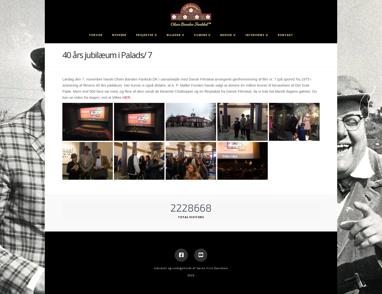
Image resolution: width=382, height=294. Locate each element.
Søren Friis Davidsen (212, 268)
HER (126, 97)
